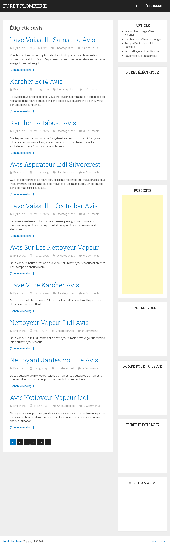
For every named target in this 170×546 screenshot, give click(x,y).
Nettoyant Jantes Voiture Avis (54, 360)
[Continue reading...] (22, 69)
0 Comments (90, 48)
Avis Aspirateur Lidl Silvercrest (55, 164)
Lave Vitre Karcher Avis (44, 285)
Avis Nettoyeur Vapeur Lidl (49, 397)
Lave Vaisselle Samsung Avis (52, 39)
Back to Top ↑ (158, 541)
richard (21, 48)
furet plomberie (25, 6)
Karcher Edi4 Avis (36, 81)
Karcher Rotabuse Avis (43, 123)
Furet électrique (149, 6)
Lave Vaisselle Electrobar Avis (54, 206)
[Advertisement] (142, 244)
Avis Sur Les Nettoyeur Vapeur (54, 247)
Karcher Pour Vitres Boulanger (143, 39)
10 (40, 441)
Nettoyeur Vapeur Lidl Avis (49, 322)
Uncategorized (65, 48)
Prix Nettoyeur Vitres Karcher (142, 51)
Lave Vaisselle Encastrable (141, 55)
